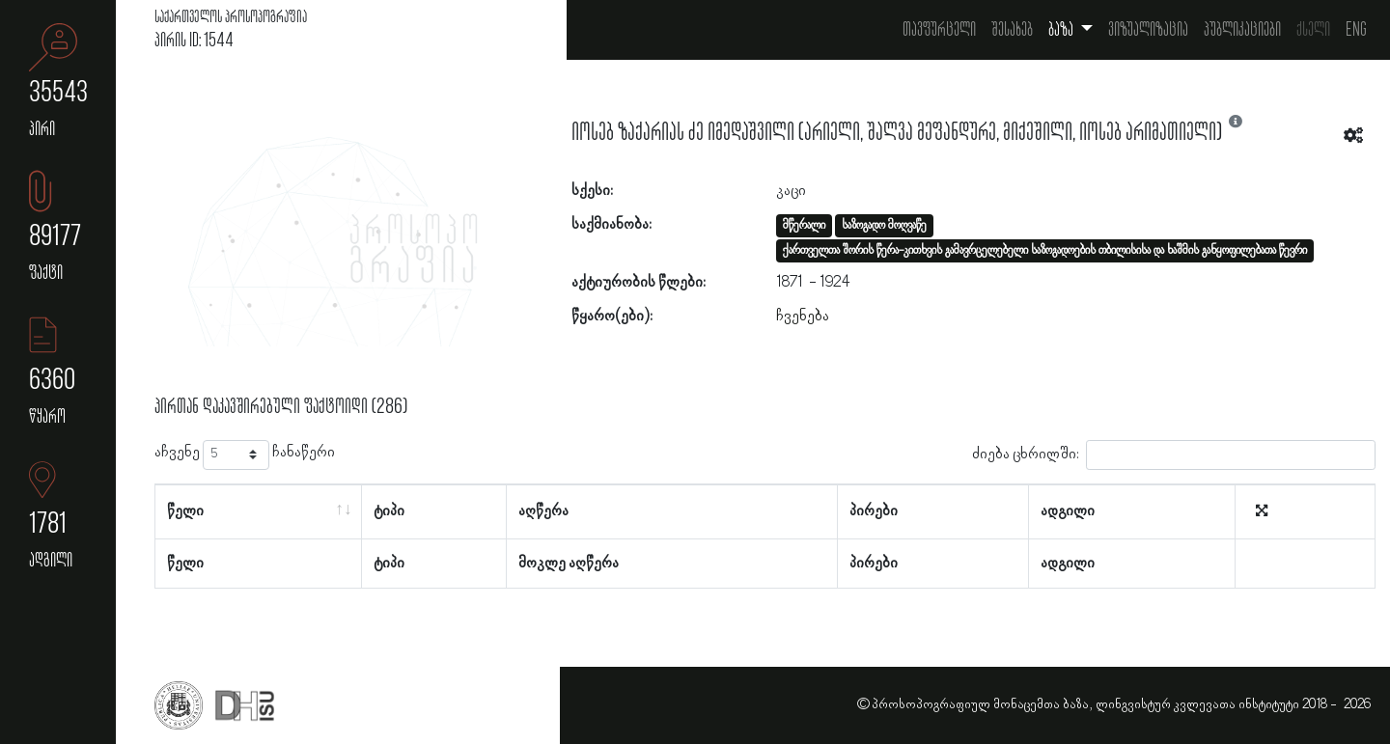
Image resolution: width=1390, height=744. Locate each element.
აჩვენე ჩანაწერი (244, 455)
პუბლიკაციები (1242, 29)
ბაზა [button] (1062, 29)
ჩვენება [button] (802, 316)
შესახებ (1012, 29)
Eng (1356, 29)
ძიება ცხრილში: (1174, 455)
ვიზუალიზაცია (1148, 29)
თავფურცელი (939, 29)
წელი (185, 511)
